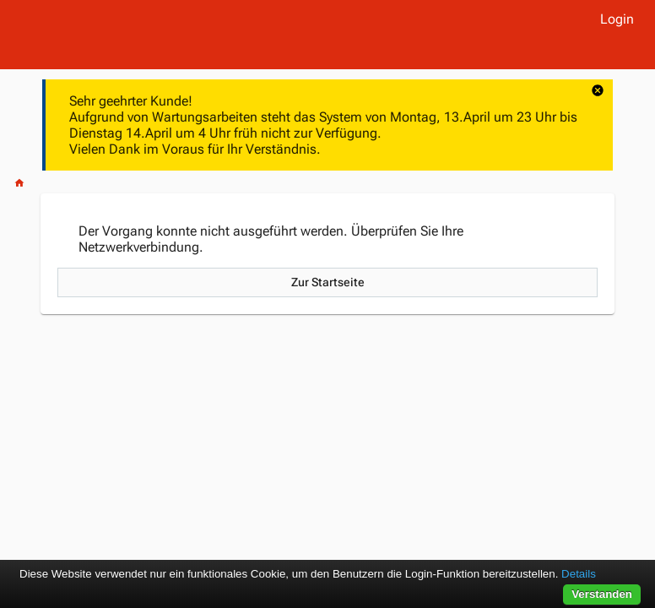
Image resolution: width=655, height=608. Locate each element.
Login (617, 19)
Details (578, 573)
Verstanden (601, 594)
